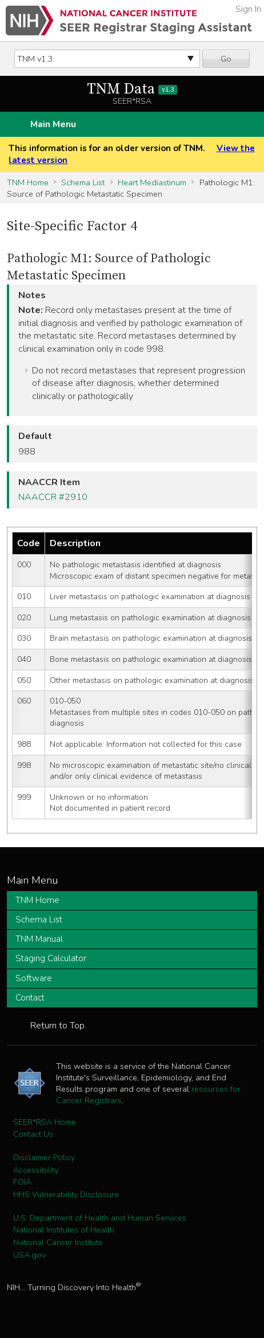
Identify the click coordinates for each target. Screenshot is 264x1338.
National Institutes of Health (63, 1229)
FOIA (22, 1181)
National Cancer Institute (58, 1242)
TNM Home (28, 182)
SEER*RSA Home (44, 1122)
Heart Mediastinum (152, 182)
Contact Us (33, 1134)
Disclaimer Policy (44, 1157)
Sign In (248, 9)
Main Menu (53, 124)
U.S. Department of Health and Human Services (99, 1217)
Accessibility (35, 1170)
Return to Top (57, 1025)
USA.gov (29, 1254)
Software (33, 978)
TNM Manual (39, 939)
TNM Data (132, 89)
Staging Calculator (50, 958)
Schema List (83, 182)
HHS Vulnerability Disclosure (66, 1194)
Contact (30, 997)
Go (226, 58)
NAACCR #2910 (52, 497)
